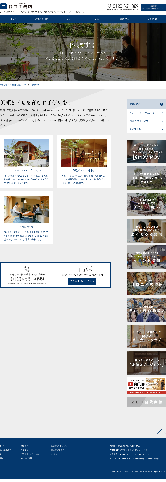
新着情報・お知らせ (59, 446)
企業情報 (24, 450)
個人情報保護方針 (58, 450)
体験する (35, 85)
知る (1, 454)
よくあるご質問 (26, 458)
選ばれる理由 (5, 450)
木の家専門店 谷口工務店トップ (13, 85)
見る (1, 458)
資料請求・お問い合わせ (31, 454)
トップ (2, 446)
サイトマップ (55, 454)
